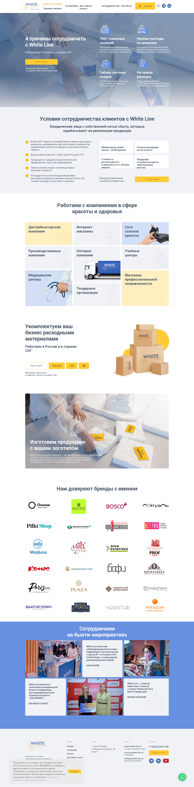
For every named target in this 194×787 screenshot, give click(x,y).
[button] (41, 62)
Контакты (126, 6)
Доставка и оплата (86, 7)
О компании (71, 6)
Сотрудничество (111, 6)
